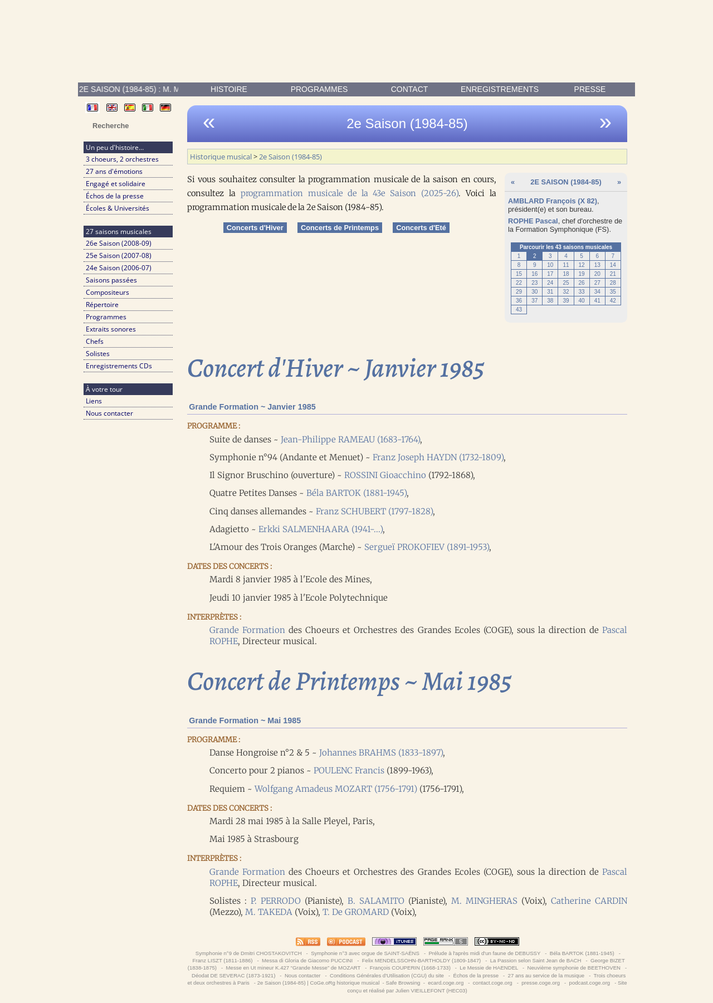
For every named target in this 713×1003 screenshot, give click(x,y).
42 (613, 301)
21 (613, 274)
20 (597, 274)
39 (566, 301)
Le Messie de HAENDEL (489, 968)
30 (534, 292)
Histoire (229, 89)
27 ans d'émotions (114, 171)
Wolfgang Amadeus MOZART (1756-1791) (336, 788)
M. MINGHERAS (484, 900)
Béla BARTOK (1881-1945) (356, 493)
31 (550, 292)
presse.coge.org (540, 983)
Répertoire (102, 304)
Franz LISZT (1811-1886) (222, 960)
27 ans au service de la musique (546, 975)
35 (613, 292)
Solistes (98, 353)
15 (519, 274)
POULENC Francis (349, 770)
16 (534, 274)
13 (597, 265)
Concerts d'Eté (421, 227)
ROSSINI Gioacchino (385, 475)
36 (519, 301)
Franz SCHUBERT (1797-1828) (374, 511)
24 (550, 283)
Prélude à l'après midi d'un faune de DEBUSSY (484, 953)
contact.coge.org (492, 983)
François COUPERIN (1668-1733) (410, 968)
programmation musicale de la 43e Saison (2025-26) (349, 193)
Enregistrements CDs (119, 366)
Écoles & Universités (117, 208)
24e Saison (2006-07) (119, 267)
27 (597, 283)
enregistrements (500, 89)
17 (550, 274)
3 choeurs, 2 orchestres (122, 159)
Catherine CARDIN (589, 900)
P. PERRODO (276, 900)
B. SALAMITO (376, 900)
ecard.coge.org (446, 983)
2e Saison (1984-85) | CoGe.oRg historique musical (318, 983)
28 (613, 283)
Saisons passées (111, 280)
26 (582, 283)
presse (590, 89)
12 (582, 265)
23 (534, 283)
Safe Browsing (402, 983)
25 (566, 283)
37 (534, 301)
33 (582, 292)
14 (613, 265)
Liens (94, 401)
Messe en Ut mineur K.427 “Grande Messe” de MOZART (293, 968)
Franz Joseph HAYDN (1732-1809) (438, 457)
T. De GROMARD (356, 912)
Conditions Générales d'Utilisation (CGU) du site (386, 975)
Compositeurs (107, 292)
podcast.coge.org (590, 983)
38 (550, 301)
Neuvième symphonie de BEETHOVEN (574, 968)
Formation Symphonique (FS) (562, 229)
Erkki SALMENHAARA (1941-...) (320, 529)
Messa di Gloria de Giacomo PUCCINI (307, 960)
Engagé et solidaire (115, 183)
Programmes (319, 89)
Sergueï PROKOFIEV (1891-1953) (426, 547)
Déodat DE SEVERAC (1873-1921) (233, 975)
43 (519, 309)
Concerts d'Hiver (255, 227)
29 (519, 292)
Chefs (95, 341)
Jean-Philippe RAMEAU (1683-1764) (350, 439)
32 (566, 292)
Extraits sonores (111, 329)
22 (519, 283)
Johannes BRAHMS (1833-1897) (381, 752)
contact (409, 89)
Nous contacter (109, 413)
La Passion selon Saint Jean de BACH (536, 960)
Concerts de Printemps (340, 227)
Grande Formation (247, 630)
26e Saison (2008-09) (119, 243)
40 (582, 301)
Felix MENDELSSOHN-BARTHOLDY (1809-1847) (421, 960)
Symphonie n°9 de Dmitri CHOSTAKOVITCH (248, 953)
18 (566, 274)
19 (582, 274)
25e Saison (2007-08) (119, 255)
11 (566, 265)
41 (597, 301)
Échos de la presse (115, 196)
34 (597, 292)
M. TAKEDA (268, 912)
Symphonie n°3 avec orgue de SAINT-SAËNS (365, 953)
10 (550, 265)
